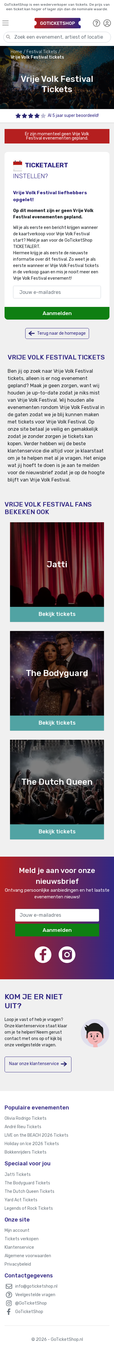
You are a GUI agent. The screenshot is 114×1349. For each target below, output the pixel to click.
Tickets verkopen (22, 1238)
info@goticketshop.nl (36, 1286)
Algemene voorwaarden (28, 1255)
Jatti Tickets (18, 1174)
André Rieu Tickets (23, 1126)
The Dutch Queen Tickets (29, 1191)
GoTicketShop (29, 1311)
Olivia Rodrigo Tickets (26, 1118)
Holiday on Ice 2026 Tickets (32, 1143)
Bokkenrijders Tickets (26, 1152)
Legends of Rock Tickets (29, 1208)
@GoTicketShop (31, 1303)
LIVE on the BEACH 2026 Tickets (36, 1135)
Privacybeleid (18, 1264)
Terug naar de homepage (57, 333)
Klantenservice (19, 1247)
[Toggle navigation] (15, 23)
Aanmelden (57, 313)
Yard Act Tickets (21, 1200)
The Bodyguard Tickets (27, 1183)
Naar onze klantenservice (38, 1064)
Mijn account (17, 1230)
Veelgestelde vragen (35, 1294)
